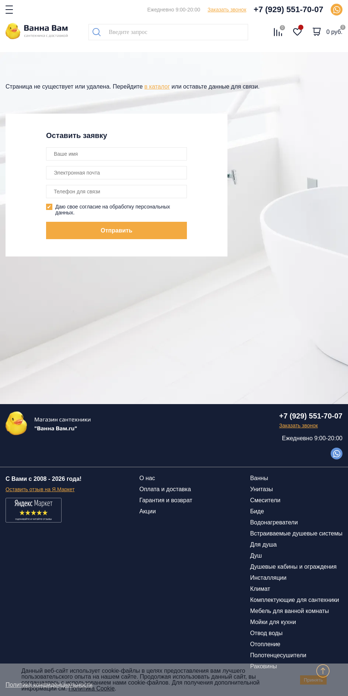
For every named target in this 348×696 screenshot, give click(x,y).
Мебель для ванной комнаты (289, 611)
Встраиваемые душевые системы (296, 533)
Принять (313, 680)
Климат (260, 589)
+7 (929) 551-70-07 (288, 9)
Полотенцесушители (278, 655)
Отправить (116, 230)
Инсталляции (268, 578)
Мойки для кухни (273, 622)
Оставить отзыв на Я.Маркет (40, 489)
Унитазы (261, 489)
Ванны (259, 478)
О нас (147, 478)
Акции (147, 511)
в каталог (157, 86)
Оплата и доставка (165, 489)
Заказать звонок (227, 10)
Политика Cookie (92, 688)
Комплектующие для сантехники (294, 600)
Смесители (265, 500)
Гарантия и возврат (165, 500)
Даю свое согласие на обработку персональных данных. (112, 210)
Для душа (263, 544)
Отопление (265, 644)
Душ (256, 555)
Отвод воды (266, 633)
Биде (257, 511)
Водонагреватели (273, 522)
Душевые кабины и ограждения (293, 567)
